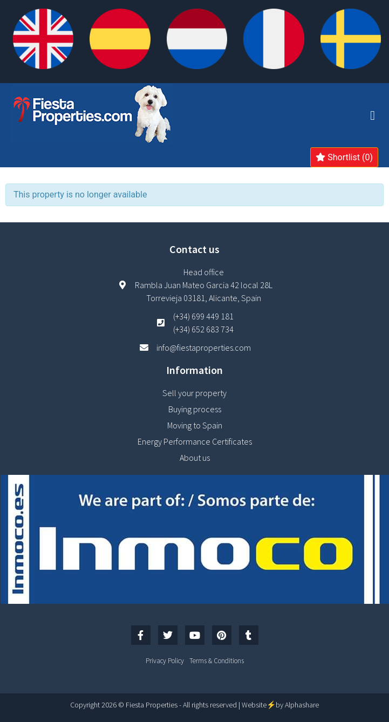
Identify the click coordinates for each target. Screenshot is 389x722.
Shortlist (344, 157)
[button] (372, 115)
